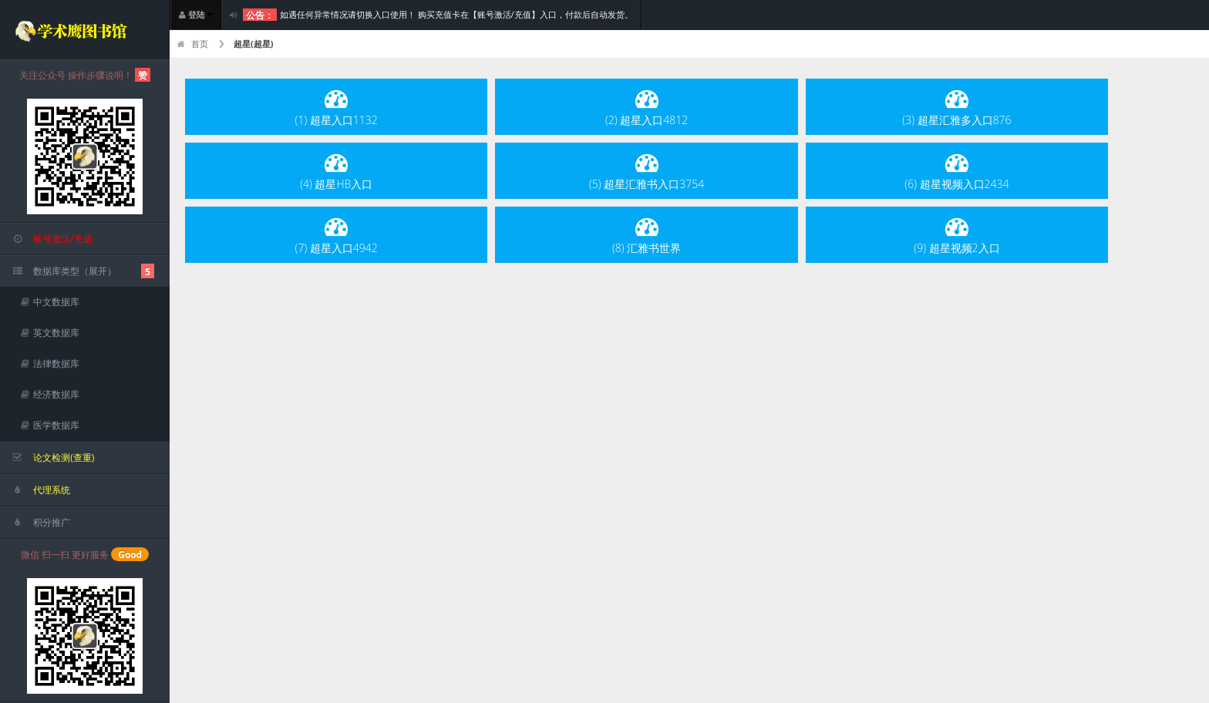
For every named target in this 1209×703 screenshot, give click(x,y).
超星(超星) (253, 43)
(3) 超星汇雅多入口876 (956, 106)
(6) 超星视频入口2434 (956, 170)
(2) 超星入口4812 (646, 106)
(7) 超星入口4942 (336, 234)
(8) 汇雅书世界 (646, 234)
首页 (192, 43)
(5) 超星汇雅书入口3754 (646, 170)
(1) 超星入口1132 (336, 106)
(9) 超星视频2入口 (956, 234)
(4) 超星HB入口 (336, 170)
